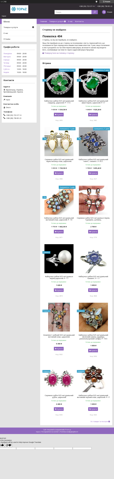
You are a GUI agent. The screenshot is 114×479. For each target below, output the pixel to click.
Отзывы (6, 39)
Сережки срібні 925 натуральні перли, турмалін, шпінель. (93, 219)
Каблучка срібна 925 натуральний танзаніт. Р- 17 (93, 277)
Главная (43, 21)
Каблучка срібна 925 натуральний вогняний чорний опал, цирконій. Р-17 (93, 396)
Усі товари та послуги (99, 421)
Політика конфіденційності (69, 432)
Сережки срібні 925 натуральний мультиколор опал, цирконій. (59, 160)
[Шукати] (94, 12)
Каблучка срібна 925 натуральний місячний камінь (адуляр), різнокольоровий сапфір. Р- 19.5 (93, 337)
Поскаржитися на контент (50, 432)
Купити (60, 114)
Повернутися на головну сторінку (59, 53)
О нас (70, 21)
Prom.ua (68, 430)
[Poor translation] (8, 445)
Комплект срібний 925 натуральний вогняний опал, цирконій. (59, 336)
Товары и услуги (56, 21)
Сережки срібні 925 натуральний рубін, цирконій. (59, 396)
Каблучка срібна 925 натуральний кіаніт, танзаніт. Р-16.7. (93, 160)
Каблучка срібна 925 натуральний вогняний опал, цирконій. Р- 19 (59, 219)
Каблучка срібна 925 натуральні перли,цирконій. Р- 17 (59, 277)
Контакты (79, 21)
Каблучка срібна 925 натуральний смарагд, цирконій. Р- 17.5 (59, 102)
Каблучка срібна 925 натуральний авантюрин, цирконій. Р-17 (93, 102)
